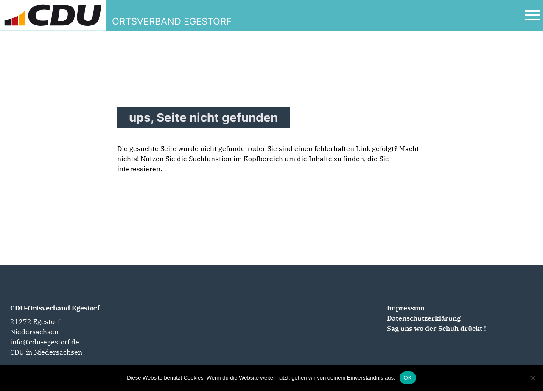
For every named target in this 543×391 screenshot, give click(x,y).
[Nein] (532, 378)
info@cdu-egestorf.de (44, 342)
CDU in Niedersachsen (46, 352)
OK (408, 377)
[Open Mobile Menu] (533, 15)
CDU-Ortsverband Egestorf (55, 308)
